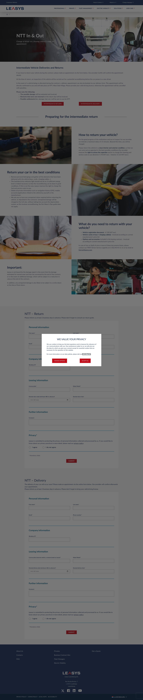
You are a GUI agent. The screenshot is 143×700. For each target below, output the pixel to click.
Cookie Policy (86, 354)
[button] (59, 361)
